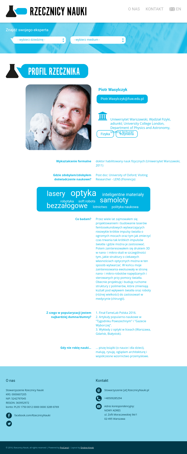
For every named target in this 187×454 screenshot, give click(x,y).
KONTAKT (154, 9)
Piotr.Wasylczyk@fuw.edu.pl (122, 99)
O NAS (134, 9)
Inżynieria (127, 134)
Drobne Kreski (87, 447)
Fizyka (105, 134)
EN (175, 9)
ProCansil (64, 447)
